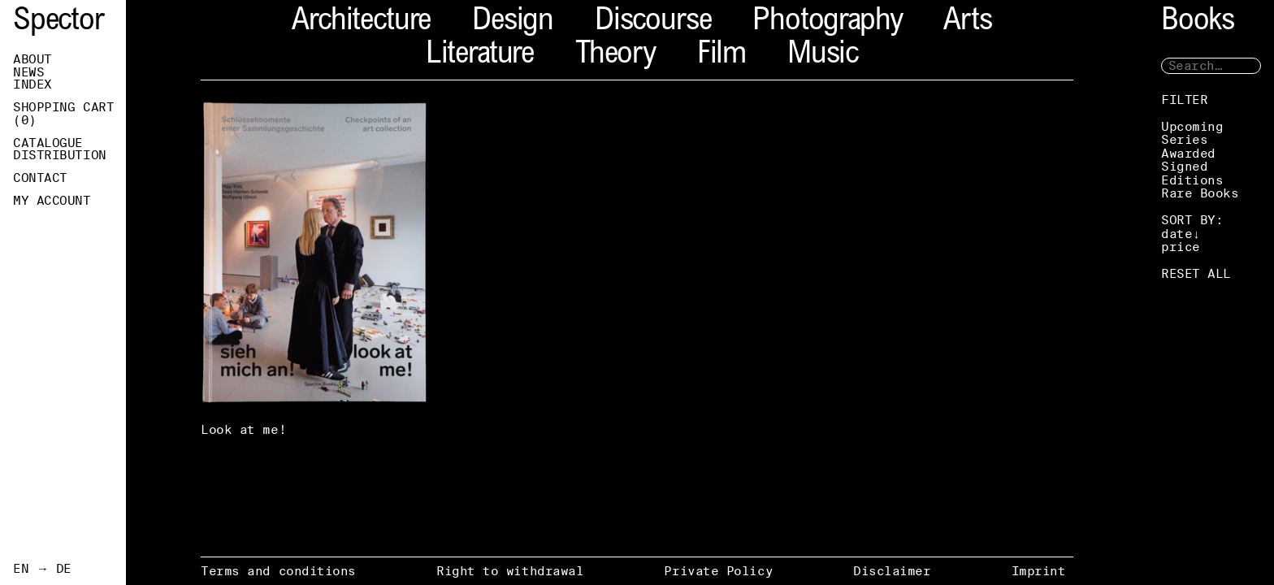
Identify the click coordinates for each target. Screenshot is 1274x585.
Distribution (59, 155)
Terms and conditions (278, 571)
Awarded (1188, 153)
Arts (967, 22)
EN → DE (42, 568)
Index (32, 84)
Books (1197, 22)
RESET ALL (1196, 273)
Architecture (361, 22)
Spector (58, 22)
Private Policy (718, 571)
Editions (1192, 180)
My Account (52, 200)
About (32, 59)
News (28, 72)
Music (822, 56)
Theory (615, 56)
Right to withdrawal (509, 571)
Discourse (653, 22)
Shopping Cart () (63, 114)
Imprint (1039, 571)
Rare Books (1200, 193)
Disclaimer (892, 571)
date (1176, 233)
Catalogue (48, 143)
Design (512, 22)
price (1180, 247)
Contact (40, 177)
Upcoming (1192, 126)
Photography (827, 22)
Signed (1184, 166)
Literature (480, 56)
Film (721, 56)
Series (1184, 139)
